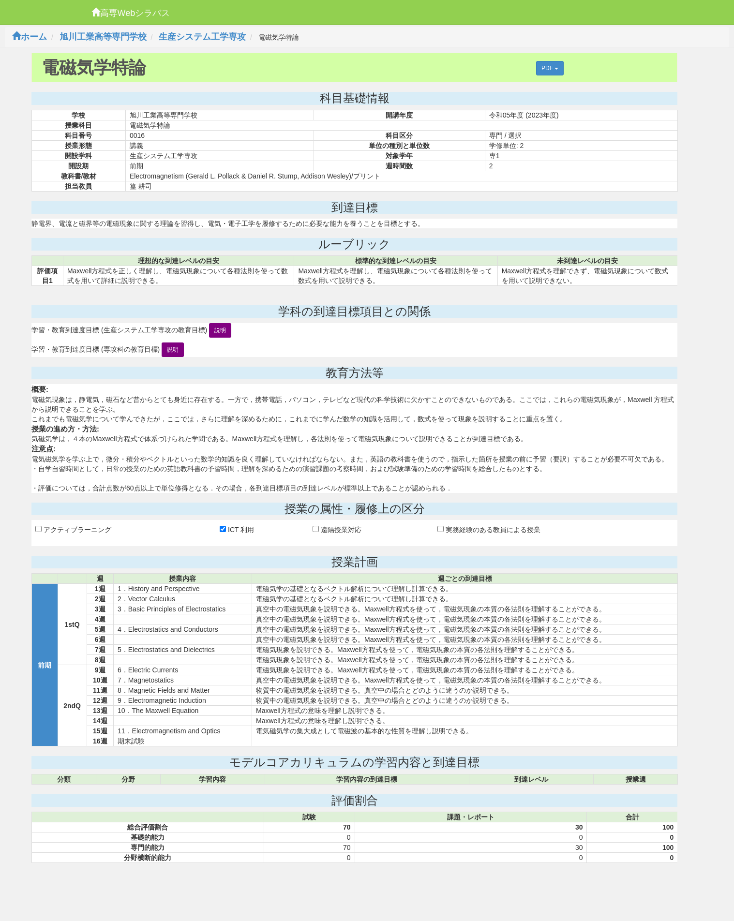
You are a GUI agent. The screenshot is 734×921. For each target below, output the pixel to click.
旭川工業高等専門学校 (103, 37)
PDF (549, 68)
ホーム (29, 37)
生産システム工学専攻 (202, 37)
